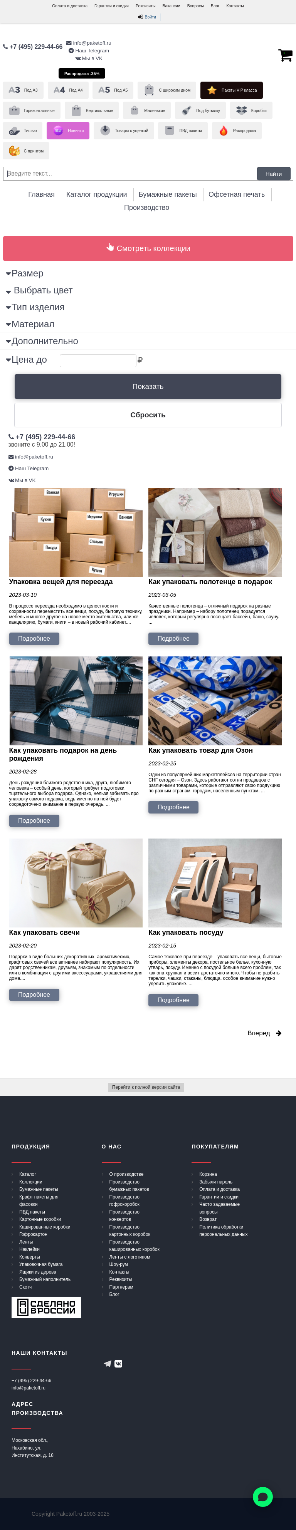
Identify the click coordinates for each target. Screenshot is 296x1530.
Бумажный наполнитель (45, 1279)
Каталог (27, 1174)
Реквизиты (145, 5)
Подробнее (34, 638)
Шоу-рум (118, 1264)
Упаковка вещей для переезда (61, 582)
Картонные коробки (40, 1219)
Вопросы (195, 5)
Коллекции (30, 1182)
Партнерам (121, 1287)
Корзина (208, 1174)
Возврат (208, 1219)
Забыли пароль (215, 1182)
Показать (148, 386)
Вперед (264, 1033)
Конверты (29, 1257)
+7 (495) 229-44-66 (31, 1380)
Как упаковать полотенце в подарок (210, 582)
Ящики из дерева (37, 1272)
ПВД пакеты (32, 1212)
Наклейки (29, 1249)
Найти (274, 173)
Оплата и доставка (69, 5)
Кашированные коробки (44, 1227)
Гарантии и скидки (111, 5)
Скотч (25, 1287)
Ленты (26, 1242)
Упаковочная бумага (41, 1264)
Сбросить (147, 415)
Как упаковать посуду (185, 932)
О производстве (126, 1174)
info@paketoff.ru (28, 1388)
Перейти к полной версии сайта (146, 1087)
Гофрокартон (33, 1234)
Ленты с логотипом (129, 1257)
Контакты (235, 5)
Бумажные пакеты (38, 1189)
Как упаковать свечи (44, 932)
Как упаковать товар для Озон (200, 750)
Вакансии (171, 5)
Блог (215, 5)
